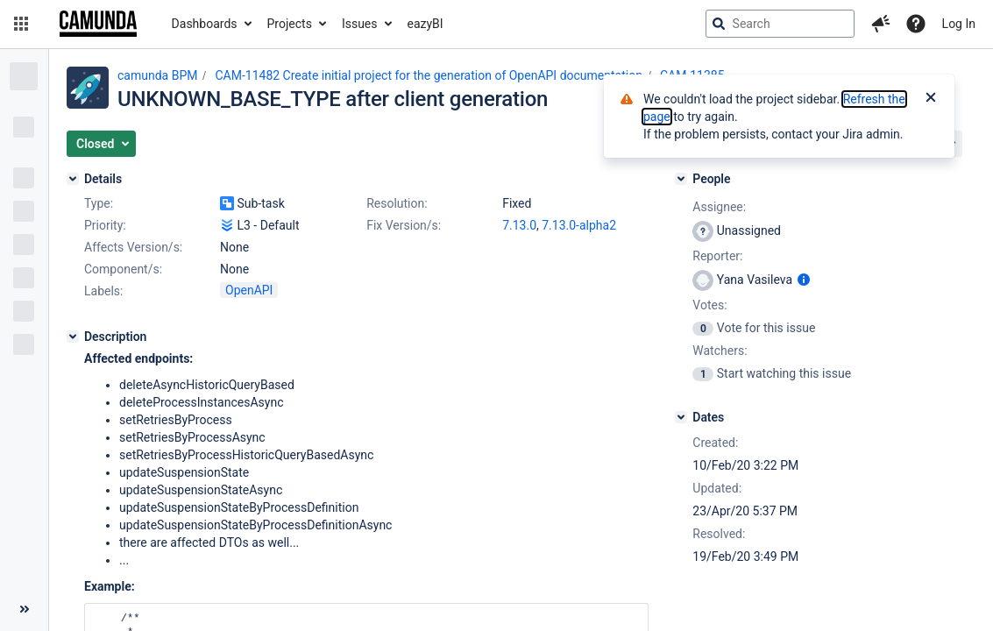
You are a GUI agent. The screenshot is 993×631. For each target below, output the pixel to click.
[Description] (73, 336)
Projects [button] (289, 24)
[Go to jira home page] (98, 23)
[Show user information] (804, 280)
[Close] (931, 99)
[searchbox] (780, 24)
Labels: (103, 291)
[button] (21, 23)
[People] (681, 179)
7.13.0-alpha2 (579, 225)
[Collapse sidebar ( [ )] (24, 609)
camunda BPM (157, 75)
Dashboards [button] (205, 24)
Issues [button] (360, 24)
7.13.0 (519, 225)
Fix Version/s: (403, 225)
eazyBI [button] (425, 24)
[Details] (73, 179)
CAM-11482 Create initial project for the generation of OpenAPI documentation (428, 75)
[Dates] (681, 417)
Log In (958, 24)
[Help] (916, 24)
